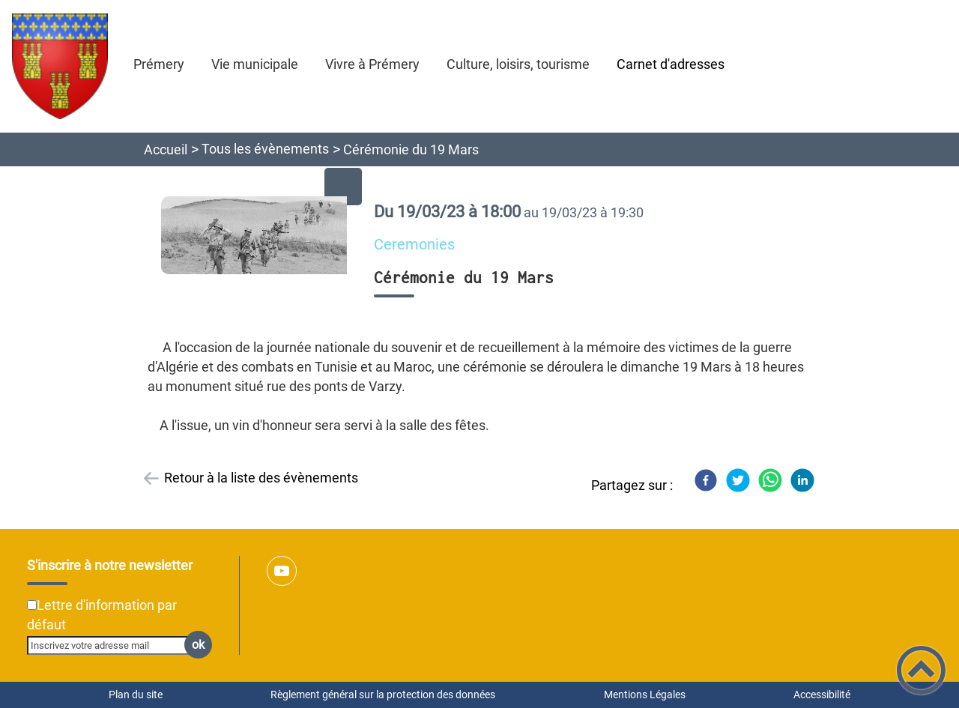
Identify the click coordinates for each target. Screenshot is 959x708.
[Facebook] (706, 480)
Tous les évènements (265, 149)
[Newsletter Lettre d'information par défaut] (32, 605)
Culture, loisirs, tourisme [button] (518, 64)
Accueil (165, 149)
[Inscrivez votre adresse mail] (113, 645)
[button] (921, 670)
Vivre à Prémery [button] (372, 64)
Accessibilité (821, 695)
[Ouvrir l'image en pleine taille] (260, 236)
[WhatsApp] (770, 480)
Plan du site (136, 695)
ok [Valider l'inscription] (198, 645)
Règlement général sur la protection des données (382, 695)
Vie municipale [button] (254, 64)
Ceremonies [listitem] (414, 244)
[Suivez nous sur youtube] (282, 571)
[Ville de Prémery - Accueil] (60, 66)
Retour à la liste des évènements (261, 477)
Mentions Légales (645, 695)
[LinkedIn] (802, 480)
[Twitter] (738, 480)
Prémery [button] (158, 64)
